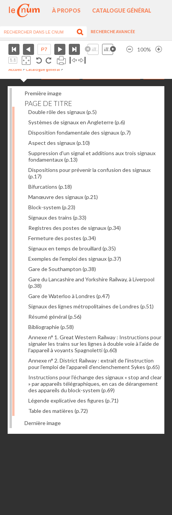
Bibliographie (51, 327)
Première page (13, 49)
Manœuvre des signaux (63, 197)
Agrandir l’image (158, 49)
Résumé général (54, 316)
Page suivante (59, 49)
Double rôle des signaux (62, 112)
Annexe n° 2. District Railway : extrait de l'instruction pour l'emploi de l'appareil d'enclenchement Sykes (94, 363)
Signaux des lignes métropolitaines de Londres (91, 306)
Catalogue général (121, 10)
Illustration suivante (109, 49)
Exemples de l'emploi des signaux (74, 258)
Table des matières (58, 411)
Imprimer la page (61, 60)
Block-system (51, 207)
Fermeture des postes (62, 238)
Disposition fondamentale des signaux (79, 132)
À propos (66, 10)
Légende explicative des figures (73, 400)
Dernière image (42, 423)
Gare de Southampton (62, 269)
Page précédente (28, 49)
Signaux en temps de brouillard (72, 248)
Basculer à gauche (73, 60)
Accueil (15, 69)
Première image (43, 93)
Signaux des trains (57, 217)
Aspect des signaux (59, 143)
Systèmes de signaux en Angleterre (76, 122)
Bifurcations (50, 186)
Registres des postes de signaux (74, 228)
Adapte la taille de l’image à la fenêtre (26, 60)
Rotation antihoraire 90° (39, 60)
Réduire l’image (129, 49)
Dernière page (74, 49)
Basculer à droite (82, 60)
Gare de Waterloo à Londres (69, 296)
